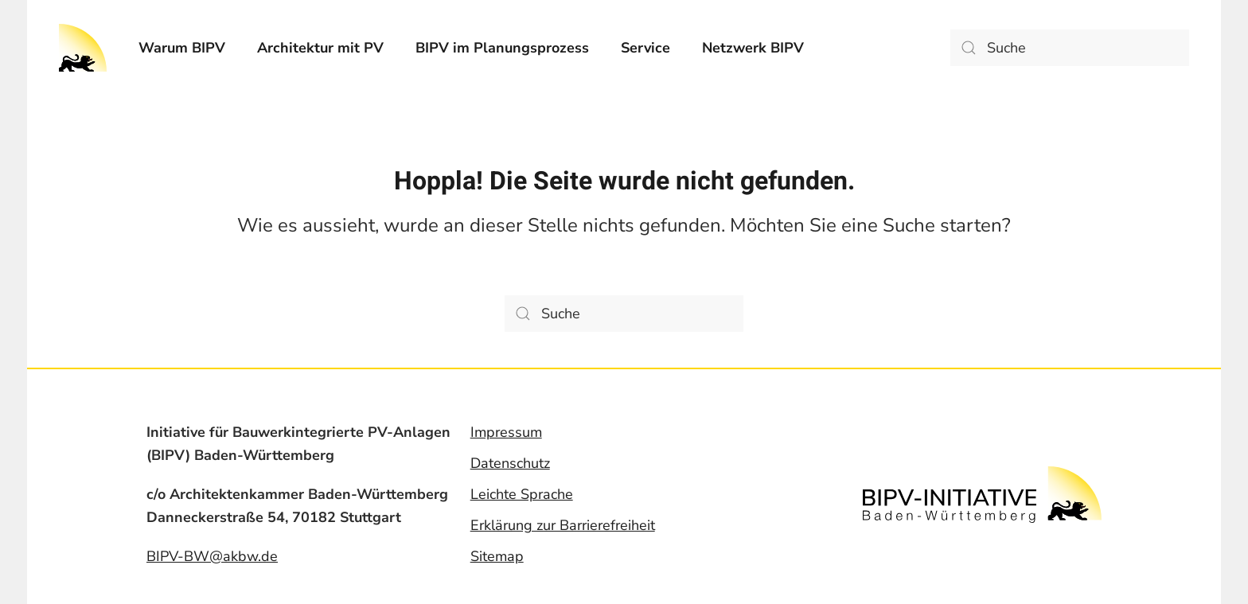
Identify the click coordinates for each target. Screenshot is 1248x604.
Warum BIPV (181, 47)
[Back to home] (83, 48)
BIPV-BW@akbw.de (212, 556)
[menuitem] (181, 48)
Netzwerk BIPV (753, 47)
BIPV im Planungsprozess (502, 47)
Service (645, 47)
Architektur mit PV (320, 47)
